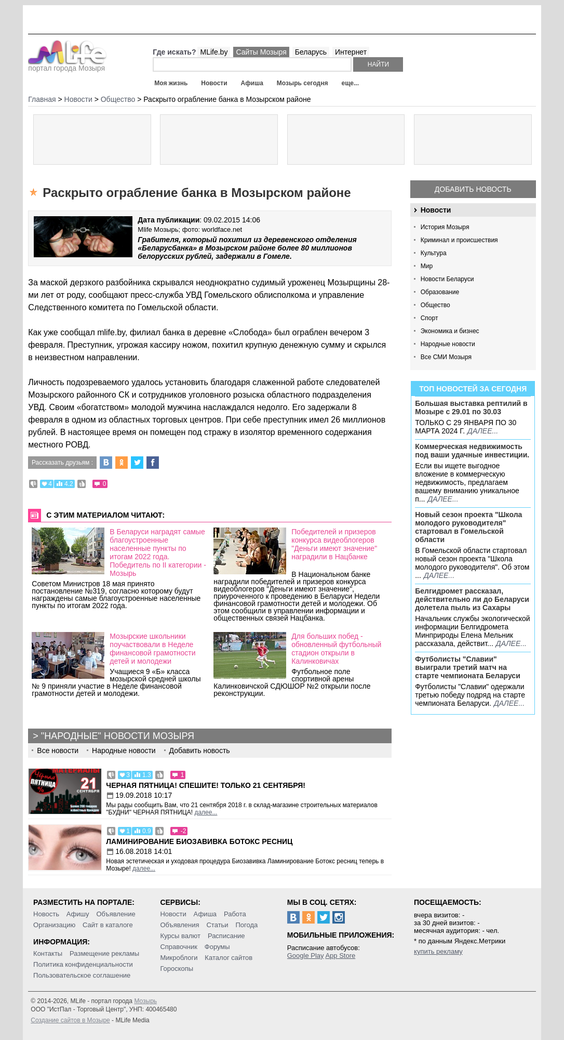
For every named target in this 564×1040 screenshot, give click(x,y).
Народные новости (448, 344)
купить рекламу (438, 951)
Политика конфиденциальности (83, 964)
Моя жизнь (170, 83)
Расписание (226, 936)
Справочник (178, 947)
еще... (349, 83)
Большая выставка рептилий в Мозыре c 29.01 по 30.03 (471, 407)
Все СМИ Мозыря (446, 357)
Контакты (47, 953)
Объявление (115, 914)
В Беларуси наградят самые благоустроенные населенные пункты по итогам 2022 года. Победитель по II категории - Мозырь (158, 552)
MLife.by (213, 52)
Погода (247, 925)
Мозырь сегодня (302, 83)
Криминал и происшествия (459, 240)
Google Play (305, 955)
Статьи (217, 925)
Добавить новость (473, 189)
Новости (214, 83)
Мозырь (145, 1001)
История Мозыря (445, 227)
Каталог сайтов (228, 958)
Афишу (77, 914)
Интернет (351, 52)
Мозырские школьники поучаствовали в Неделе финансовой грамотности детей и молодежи (152, 648)
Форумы (217, 947)
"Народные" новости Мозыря (117, 736)
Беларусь (311, 52)
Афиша (252, 83)
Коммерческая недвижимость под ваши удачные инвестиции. (472, 450)
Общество (435, 305)
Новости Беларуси (447, 279)
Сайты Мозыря (261, 52)
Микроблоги (178, 958)
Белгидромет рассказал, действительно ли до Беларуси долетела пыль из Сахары (472, 599)
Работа (235, 914)
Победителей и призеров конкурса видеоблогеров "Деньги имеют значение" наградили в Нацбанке (334, 544)
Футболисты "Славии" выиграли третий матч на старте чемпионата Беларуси (467, 667)
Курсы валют (180, 936)
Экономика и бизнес (450, 331)
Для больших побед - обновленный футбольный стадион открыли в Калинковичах (336, 648)
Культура (434, 253)
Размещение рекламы (104, 953)
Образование (440, 292)
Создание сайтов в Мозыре (70, 1020)
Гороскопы (176, 968)
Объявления (179, 925)
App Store (340, 955)
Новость (46, 914)
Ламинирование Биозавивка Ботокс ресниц (199, 841)
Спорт (429, 318)
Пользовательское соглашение (81, 975)
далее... (482, 431)
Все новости (57, 750)
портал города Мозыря (67, 65)
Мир (427, 266)
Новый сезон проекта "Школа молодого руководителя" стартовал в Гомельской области (468, 527)
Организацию (54, 925)
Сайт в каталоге (108, 925)
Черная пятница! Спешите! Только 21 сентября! (205, 785)
